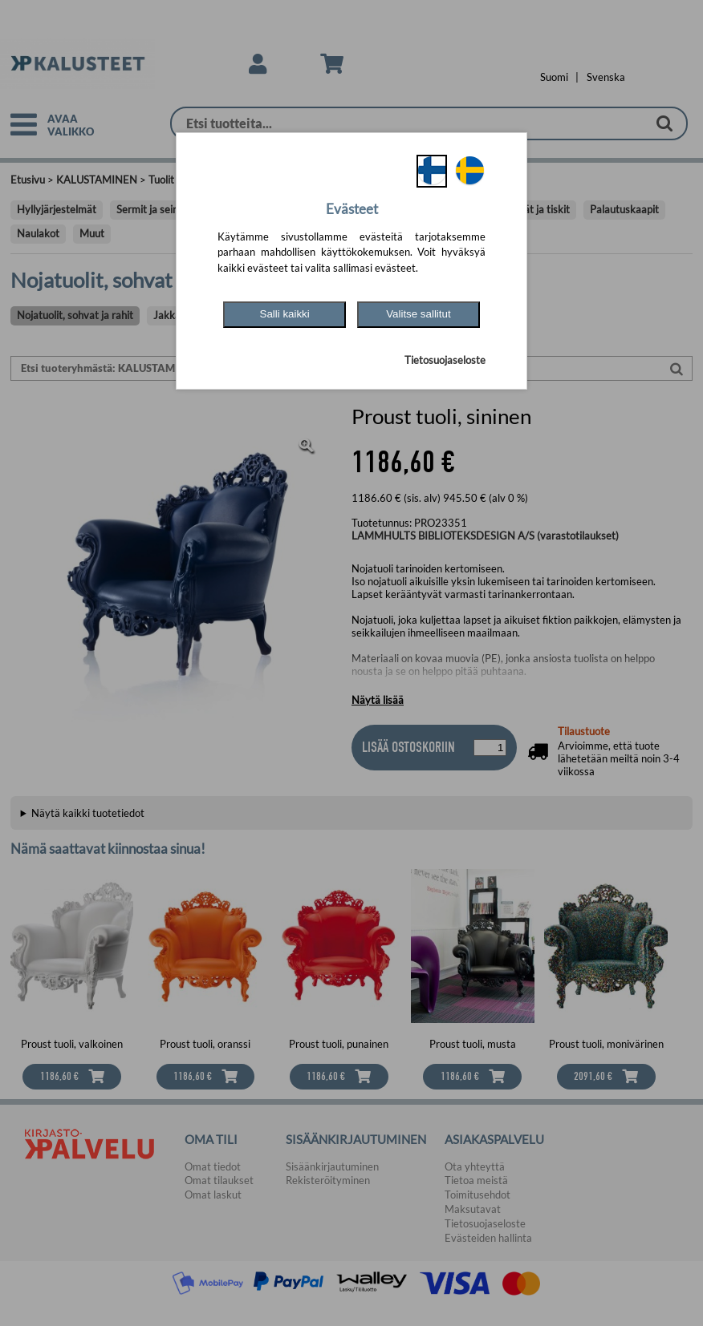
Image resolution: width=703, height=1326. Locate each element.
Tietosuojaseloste (445, 360)
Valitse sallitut (418, 314)
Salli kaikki (285, 314)
